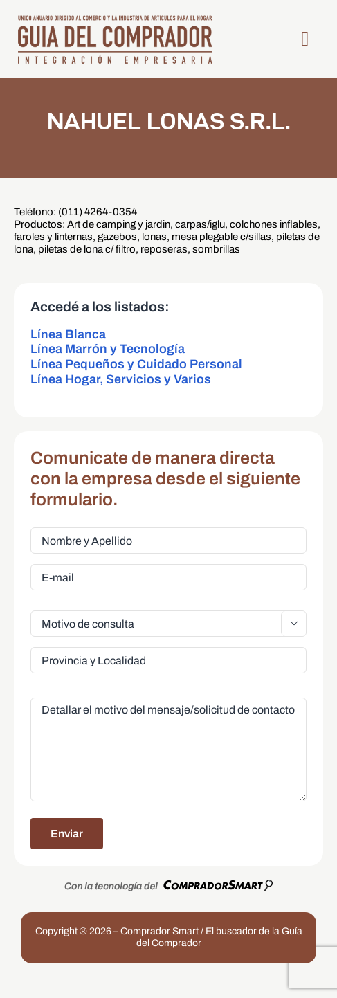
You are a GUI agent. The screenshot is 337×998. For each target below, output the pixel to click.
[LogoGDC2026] (115, 18)
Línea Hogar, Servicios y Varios (120, 379)
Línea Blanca (68, 334)
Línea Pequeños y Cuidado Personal (136, 364)
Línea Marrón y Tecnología (107, 349)
